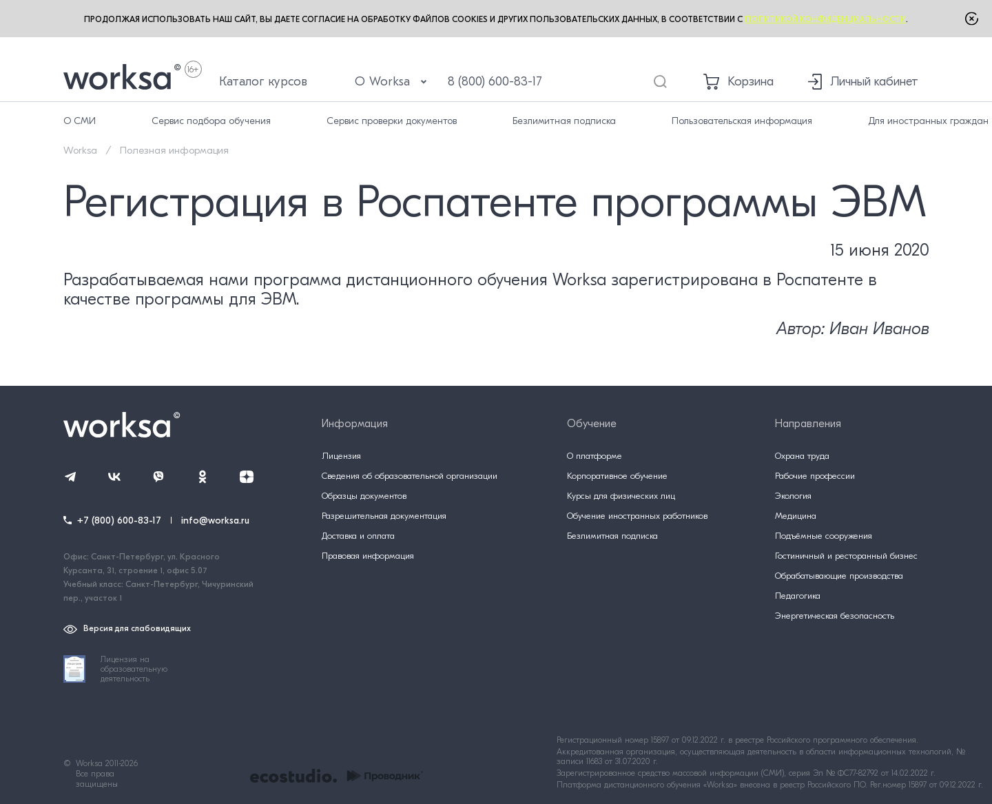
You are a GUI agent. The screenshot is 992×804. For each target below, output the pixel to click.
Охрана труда (802, 456)
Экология (793, 496)
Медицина (795, 516)
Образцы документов (364, 496)
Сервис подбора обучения (211, 121)
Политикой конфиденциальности (825, 19)
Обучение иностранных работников (637, 516)
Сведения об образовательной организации (409, 476)
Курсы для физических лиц (621, 496)
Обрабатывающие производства (839, 575)
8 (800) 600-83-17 (495, 82)
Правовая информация (368, 555)
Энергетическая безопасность (834, 615)
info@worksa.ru (215, 520)
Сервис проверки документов (392, 121)
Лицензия (341, 456)
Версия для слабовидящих (127, 628)
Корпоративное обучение (617, 476)
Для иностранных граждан (928, 121)
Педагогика (797, 595)
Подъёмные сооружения (823, 535)
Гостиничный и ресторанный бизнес (846, 555)
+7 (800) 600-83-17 (119, 520)
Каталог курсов (263, 81)
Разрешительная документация (384, 516)
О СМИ (79, 121)
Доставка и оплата (358, 535)
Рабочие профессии (815, 476)
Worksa (80, 150)
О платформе (594, 456)
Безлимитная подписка (564, 121)
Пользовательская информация (742, 121)
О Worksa (391, 81)
